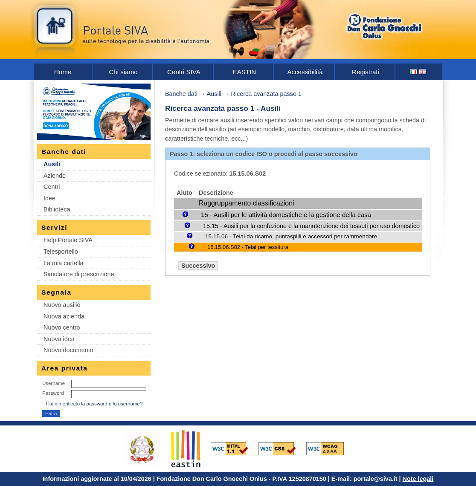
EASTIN (244, 71)
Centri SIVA (183, 71)
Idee (49, 198)
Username (53, 383)
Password (53, 393)
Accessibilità (304, 71)
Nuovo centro (62, 327)
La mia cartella (64, 263)
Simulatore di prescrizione (79, 274)
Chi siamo (123, 71)
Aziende (55, 175)
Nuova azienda (64, 316)
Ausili (52, 164)
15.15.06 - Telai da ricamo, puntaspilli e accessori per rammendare (291, 236)
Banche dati (181, 93)
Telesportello (61, 251)
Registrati (365, 71)
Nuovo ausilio (62, 304)
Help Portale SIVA (68, 240)
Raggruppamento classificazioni (246, 203)
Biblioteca (57, 209)
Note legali (418, 478)
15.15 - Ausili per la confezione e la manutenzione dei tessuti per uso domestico (311, 226)
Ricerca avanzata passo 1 (266, 93)
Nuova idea (59, 339)
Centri (52, 186)
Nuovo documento (68, 350)
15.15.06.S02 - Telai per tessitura (247, 247)
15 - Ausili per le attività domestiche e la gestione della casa (286, 214)
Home (62, 71)
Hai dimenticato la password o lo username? (94, 403)
